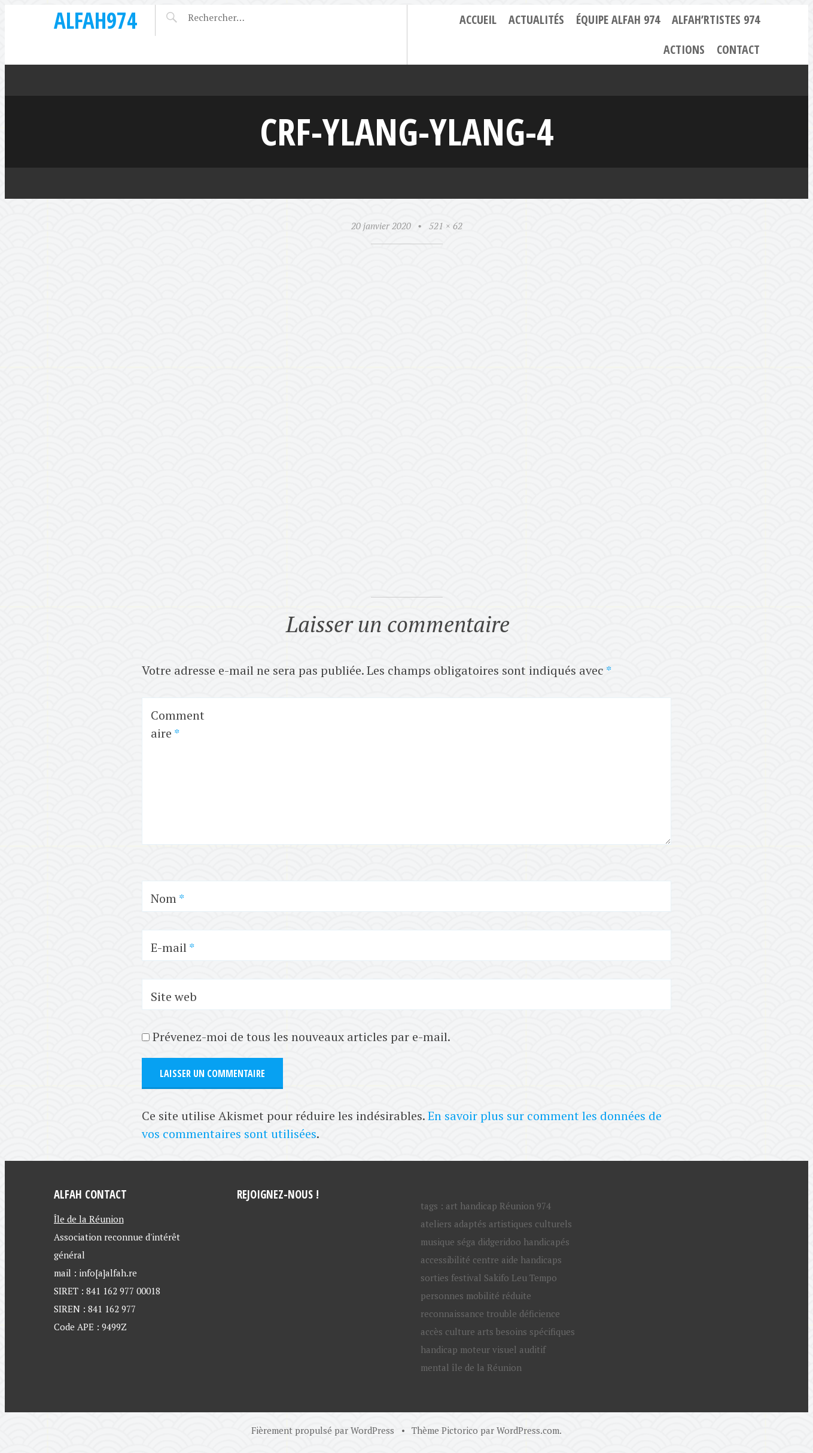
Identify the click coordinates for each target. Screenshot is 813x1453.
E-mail (172, 947)
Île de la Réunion (89, 1219)
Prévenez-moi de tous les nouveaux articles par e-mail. (301, 1037)
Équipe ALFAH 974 (618, 19)
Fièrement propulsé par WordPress (322, 1430)
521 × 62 (445, 226)
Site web (174, 996)
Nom (167, 898)
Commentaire (178, 724)
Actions (684, 49)
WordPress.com (528, 1430)
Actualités (536, 19)
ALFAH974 (95, 20)
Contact (738, 49)
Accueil (478, 19)
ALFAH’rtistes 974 (716, 19)
